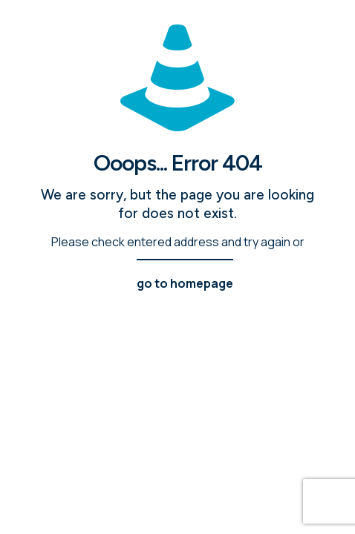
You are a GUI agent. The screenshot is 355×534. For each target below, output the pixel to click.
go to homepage (185, 283)
